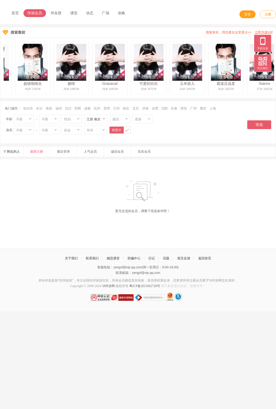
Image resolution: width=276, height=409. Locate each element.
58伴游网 (108, 286)
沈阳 (164, 108)
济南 (145, 108)
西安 (184, 108)
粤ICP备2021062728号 (144, 286)
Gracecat (111, 83)
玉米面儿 (188, 83)
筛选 (259, 125)
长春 (174, 108)
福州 (58, 108)
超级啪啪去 (34, 83)
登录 (247, 14)
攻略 (121, 13)
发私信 (34, 77)
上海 (213, 108)
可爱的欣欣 (150, 83)
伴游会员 (34, 13)
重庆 (203, 108)
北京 (135, 108)
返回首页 (204, 258)
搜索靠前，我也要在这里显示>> (240, 32)
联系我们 (92, 258)
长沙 (39, 108)
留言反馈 (183, 258)
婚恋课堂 (113, 258)
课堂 (74, 13)
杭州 (97, 108)
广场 (105, 13)
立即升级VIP (264, 32)
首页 (15, 13)
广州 (193, 108)
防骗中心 (134, 258)
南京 (126, 108)
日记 (151, 258)
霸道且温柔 (227, 83)
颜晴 (72, 83)
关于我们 (71, 258)
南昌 (49, 108)
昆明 (107, 108)
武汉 (68, 108)
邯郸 (78, 108)
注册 (268, 14)
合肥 (155, 108)
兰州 (116, 108)
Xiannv (265, 83)
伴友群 (56, 13)
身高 (9, 130)
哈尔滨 (28, 108)
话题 (166, 258)
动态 (89, 13)
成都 (87, 108)
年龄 (9, 119)
